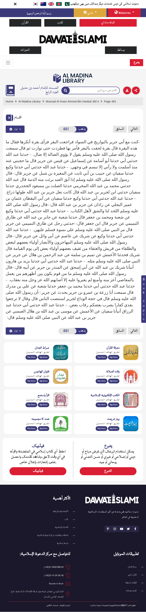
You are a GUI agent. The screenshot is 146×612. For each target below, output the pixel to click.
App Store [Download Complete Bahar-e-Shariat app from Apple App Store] (113, 428)
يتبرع (136, 62)
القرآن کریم (132, 575)
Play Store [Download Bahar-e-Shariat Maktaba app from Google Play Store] (102, 428)
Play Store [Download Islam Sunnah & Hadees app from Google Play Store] (31, 381)
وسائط (121, 50)
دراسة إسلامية (62, 543)
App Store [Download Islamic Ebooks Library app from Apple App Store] (113, 405)
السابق (120, 129)
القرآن (25, 22)
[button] (9, 117)
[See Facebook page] (135, 529)
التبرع (108, 471)
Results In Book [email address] (56, 583)
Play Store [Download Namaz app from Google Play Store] (102, 381)
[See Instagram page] (114, 529)
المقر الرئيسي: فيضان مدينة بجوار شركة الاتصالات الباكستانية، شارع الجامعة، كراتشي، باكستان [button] (37, 594)
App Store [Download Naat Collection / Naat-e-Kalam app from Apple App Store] (43, 428)
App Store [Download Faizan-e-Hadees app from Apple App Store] (43, 381)
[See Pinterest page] (108, 529)
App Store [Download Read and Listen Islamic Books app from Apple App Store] (43, 405)
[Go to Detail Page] (74, 101)
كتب (60, 22)
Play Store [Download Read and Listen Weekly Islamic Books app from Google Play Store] (31, 405)
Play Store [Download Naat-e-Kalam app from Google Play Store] (31, 428)
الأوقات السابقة (131, 583)
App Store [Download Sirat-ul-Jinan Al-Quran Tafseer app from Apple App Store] (43, 357)
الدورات (25, 50)
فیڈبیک (38, 471)
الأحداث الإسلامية (61, 527)
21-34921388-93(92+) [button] (53, 567)
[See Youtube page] (121, 529)
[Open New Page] (67, 129)
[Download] (127, 90)
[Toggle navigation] (8, 63)
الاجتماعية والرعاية (60, 511)
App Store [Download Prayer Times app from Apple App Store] (113, 381)
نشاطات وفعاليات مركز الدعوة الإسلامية (52, 535)
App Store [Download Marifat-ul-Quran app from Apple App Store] (113, 357)
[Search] (65, 90)
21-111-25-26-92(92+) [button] (53, 575)
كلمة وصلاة (131, 591)
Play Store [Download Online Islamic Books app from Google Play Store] (102, 405)
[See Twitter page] (128, 529)
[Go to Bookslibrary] (73, 78)
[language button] (90, 12)
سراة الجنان (132, 567)
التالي (134, 129)
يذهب (82, 129)
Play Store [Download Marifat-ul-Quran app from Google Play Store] (102, 357)
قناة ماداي (108, 22)
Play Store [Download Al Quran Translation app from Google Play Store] (31, 357)
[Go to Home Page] (73, 36)
